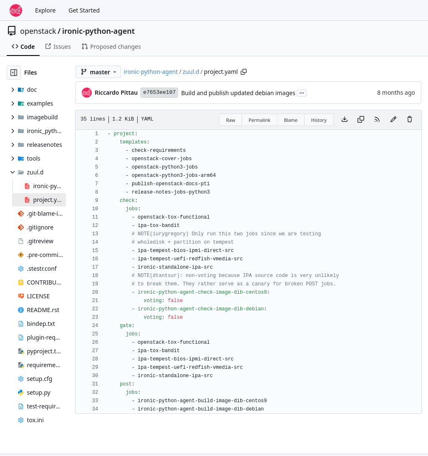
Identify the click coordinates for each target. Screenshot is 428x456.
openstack (38, 31)
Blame (291, 120)
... (302, 92)
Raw (230, 120)
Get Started (84, 10)
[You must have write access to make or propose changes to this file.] (409, 120)
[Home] (16, 10)
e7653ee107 (159, 92)
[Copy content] (361, 120)
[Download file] (344, 120)
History (319, 120)
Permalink (259, 120)
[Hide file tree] (14, 73)
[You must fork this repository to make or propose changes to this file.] (393, 120)
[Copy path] (244, 72)
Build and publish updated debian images (238, 93)
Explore (45, 10)
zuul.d (191, 72)
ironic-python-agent (98, 31)
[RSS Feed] (377, 120)
